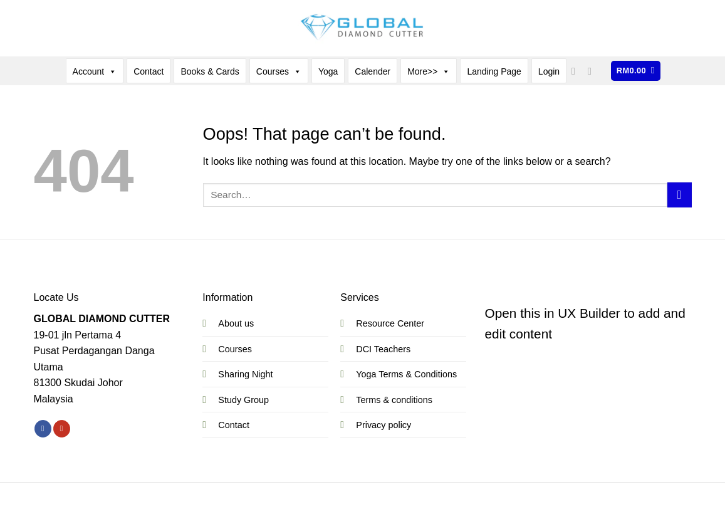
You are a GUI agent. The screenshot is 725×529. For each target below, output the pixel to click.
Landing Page (494, 71)
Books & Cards (209, 71)
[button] (635, 71)
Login (549, 71)
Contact (148, 71)
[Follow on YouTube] (593, 70)
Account (95, 71)
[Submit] (679, 194)
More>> (428, 71)
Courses (278, 71)
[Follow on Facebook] (576, 70)
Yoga (328, 71)
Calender (372, 71)
